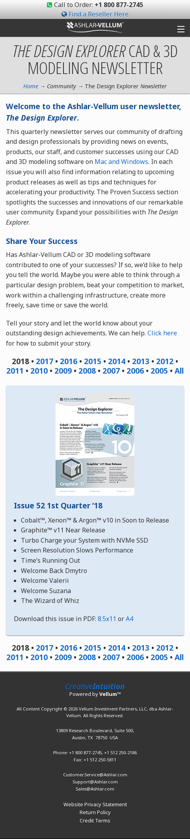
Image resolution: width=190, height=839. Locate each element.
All (179, 370)
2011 (15, 370)
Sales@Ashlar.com (95, 789)
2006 (135, 370)
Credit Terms (95, 820)
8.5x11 (107, 618)
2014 (116, 361)
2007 (111, 370)
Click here (162, 333)
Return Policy (95, 812)
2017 (44, 361)
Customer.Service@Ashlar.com (95, 775)
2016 (68, 361)
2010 (39, 370)
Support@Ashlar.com (95, 782)
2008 (87, 370)
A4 (129, 618)
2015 (92, 361)
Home (30, 86)
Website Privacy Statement (95, 804)
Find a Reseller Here (99, 14)
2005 (159, 370)
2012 (164, 361)
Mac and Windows (121, 161)
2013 (140, 361)
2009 (63, 370)
